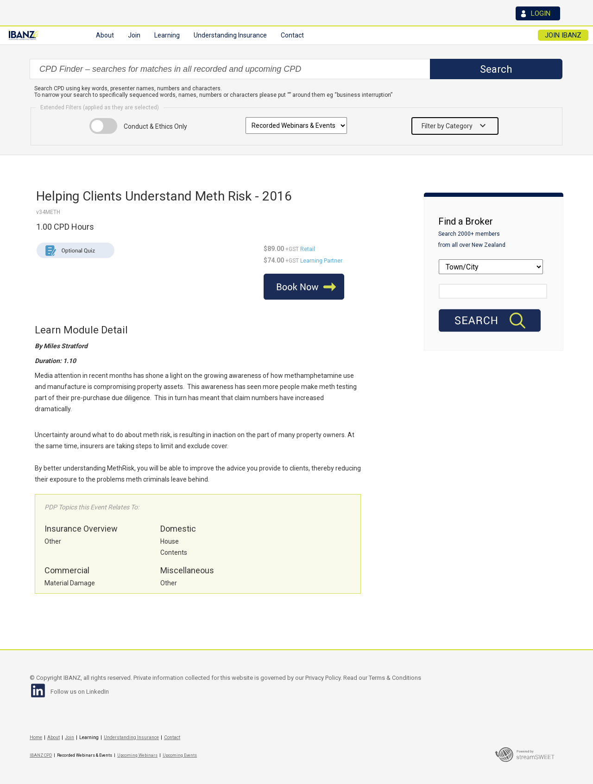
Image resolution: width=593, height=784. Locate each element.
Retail (307, 249)
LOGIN (540, 13)
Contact (292, 35)
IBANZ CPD (41, 755)
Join (69, 737)
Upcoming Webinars (137, 755)
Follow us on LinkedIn (79, 691)
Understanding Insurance (131, 737)
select (429, 69)
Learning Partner (321, 260)
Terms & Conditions (395, 677)
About (53, 737)
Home (36, 737)
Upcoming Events (180, 755)
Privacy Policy (323, 677)
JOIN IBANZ (563, 35)
